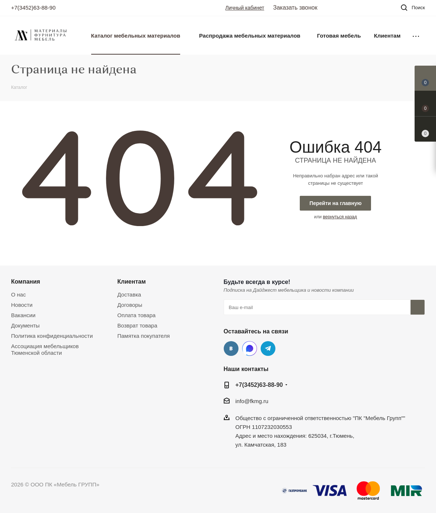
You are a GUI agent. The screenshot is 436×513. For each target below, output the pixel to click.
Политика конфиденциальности (52, 336)
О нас (18, 294)
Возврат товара (137, 325)
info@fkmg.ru (252, 401)
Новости (21, 305)
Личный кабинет (244, 8)
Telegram (268, 348)
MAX (249, 348)
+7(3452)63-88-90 (33, 7)
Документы (25, 325)
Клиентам (131, 281)
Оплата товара (136, 315)
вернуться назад (340, 216)
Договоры (129, 305)
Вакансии (23, 315)
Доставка (129, 294)
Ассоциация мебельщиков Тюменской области (45, 349)
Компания (25, 281)
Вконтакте (231, 348)
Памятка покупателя (143, 336)
